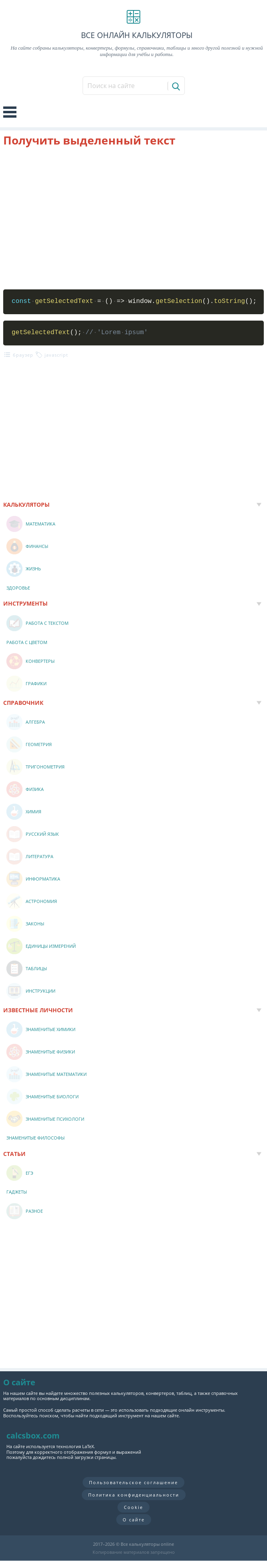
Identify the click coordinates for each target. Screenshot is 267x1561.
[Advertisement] (133, 218)
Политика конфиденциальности (133, 1495)
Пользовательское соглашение (133, 1482)
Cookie (133, 1507)
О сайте (134, 1520)
